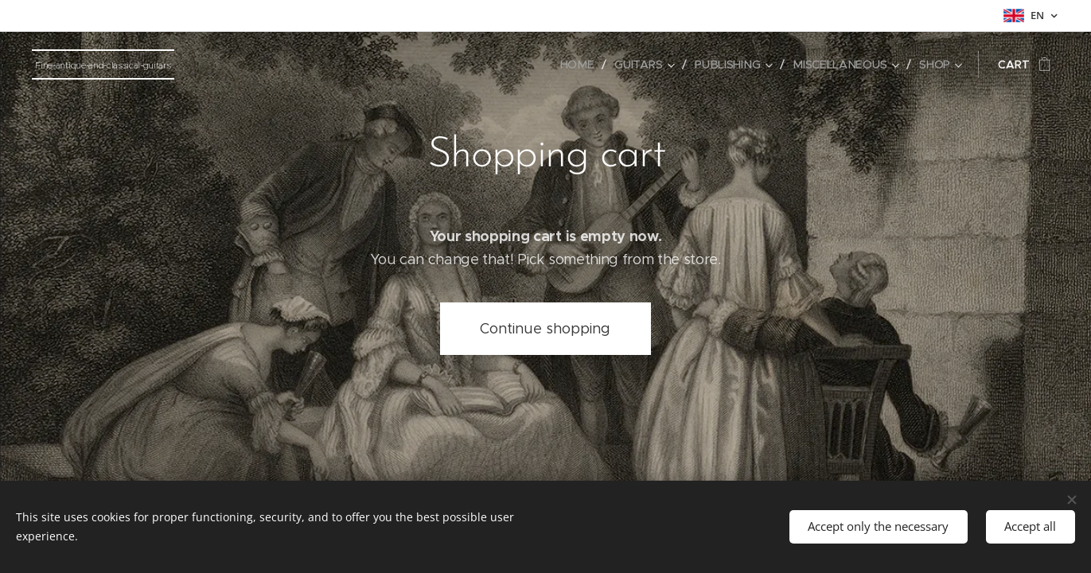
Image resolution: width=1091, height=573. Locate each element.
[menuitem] (581, 64)
